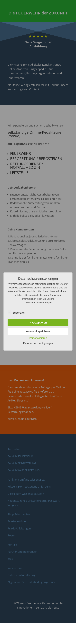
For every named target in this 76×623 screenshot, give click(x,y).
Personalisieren (38, 338)
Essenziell (16, 312)
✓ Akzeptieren (38, 322)
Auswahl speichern (38, 331)
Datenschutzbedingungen (38, 343)
